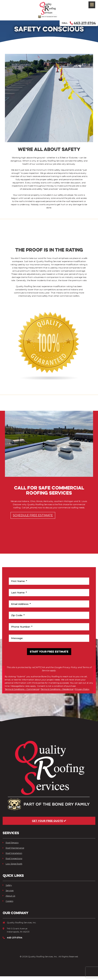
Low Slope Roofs (12, 867)
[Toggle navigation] (91, 4)
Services (8, 894)
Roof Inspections (12, 862)
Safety (7, 889)
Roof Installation (12, 856)
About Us (9, 899)
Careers (8, 904)
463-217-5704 (83, 23)
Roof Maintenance (13, 851)
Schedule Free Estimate (33, 519)
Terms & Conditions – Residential (57, 692)
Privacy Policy (82, 692)
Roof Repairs (11, 846)
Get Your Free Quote (49, 824)
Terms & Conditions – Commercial (22, 692)
